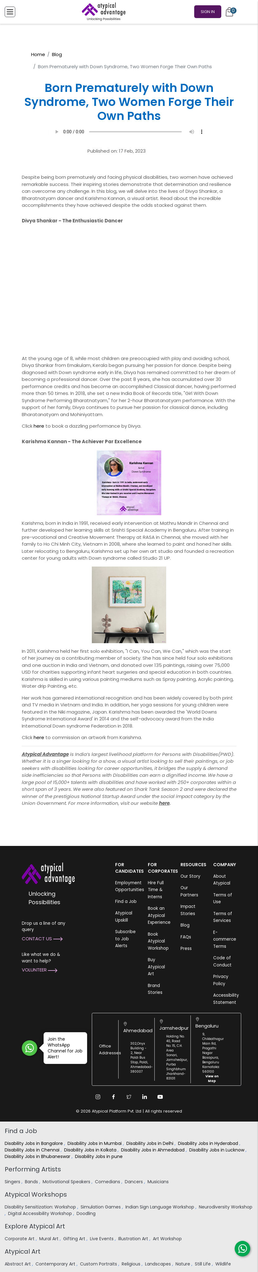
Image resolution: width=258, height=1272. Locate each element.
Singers (13, 1182)
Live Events (102, 1239)
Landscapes (158, 1264)
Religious (132, 1264)
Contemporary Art (56, 1264)
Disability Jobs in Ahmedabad (153, 1150)
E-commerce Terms (224, 939)
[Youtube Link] (160, 1096)
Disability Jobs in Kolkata (91, 1150)
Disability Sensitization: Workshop (41, 1207)
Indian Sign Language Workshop (160, 1207)
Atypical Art (22, 1251)
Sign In (208, 11)
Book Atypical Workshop (158, 941)
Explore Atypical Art (35, 1226)
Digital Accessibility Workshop (40, 1213)
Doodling (87, 1213)
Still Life (203, 1264)
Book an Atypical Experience (159, 915)
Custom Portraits (99, 1264)
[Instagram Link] (98, 1096)
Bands (32, 1182)
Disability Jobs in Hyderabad (208, 1143)
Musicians (159, 1182)
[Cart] (229, 12)
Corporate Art (20, 1239)
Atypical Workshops (36, 1194)
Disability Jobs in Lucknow (217, 1150)
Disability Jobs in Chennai (33, 1150)
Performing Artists (33, 1169)
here (39, 426)
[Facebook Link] (113, 1096)
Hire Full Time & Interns (156, 890)
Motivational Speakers (67, 1182)
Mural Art (49, 1239)
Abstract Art (18, 1264)
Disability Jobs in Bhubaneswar (38, 1156)
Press (186, 949)
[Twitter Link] (129, 1096)
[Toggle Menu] (10, 12)
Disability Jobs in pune (99, 1156)
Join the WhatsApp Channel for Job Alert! (63, 1048)
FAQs (186, 937)
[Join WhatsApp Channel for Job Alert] (29, 1048)
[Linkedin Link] (144, 1096)
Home (38, 54)
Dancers (134, 1182)
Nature (183, 1264)
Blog (57, 54)
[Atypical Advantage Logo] (48, 873)
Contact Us (42, 938)
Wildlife (223, 1264)
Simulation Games (101, 1207)
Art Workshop (168, 1239)
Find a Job (126, 901)
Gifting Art (75, 1239)
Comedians (108, 1182)
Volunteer (39, 969)
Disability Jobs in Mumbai (95, 1143)
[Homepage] (102, 11)
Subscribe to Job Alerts (125, 939)
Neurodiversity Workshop (225, 1207)
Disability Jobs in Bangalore (34, 1143)
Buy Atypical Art (156, 967)
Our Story (190, 876)
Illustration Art (133, 1239)
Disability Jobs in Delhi (150, 1143)
